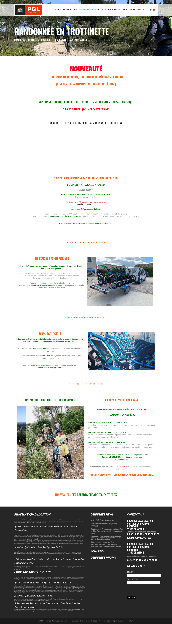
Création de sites (71, 621)
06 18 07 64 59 (150, 560)
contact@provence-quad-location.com (141, 531)
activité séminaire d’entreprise (102, 520)
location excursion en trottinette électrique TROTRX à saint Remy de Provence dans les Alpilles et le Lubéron (106, 544)
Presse (94, 621)
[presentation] (145, 589)
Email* (130, 572)
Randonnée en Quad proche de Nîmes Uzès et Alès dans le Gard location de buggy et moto (107, 531)
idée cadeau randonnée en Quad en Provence (104, 524)
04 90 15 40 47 (134, 560)
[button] (19, 441)
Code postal (132, 579)
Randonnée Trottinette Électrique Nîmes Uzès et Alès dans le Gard (106, 537)
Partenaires (84, 621)
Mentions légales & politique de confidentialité (116, 621)
